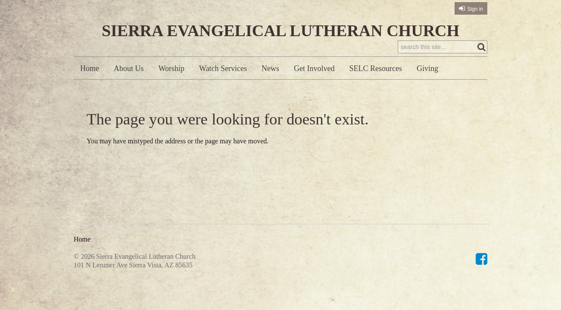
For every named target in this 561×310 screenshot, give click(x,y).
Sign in (475, 9)
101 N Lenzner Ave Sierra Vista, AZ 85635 (133, 265)
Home (89, 68)
